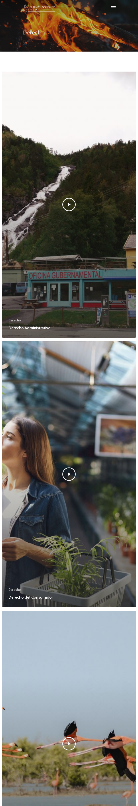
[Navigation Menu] (113, 8)
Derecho (14, 320)
